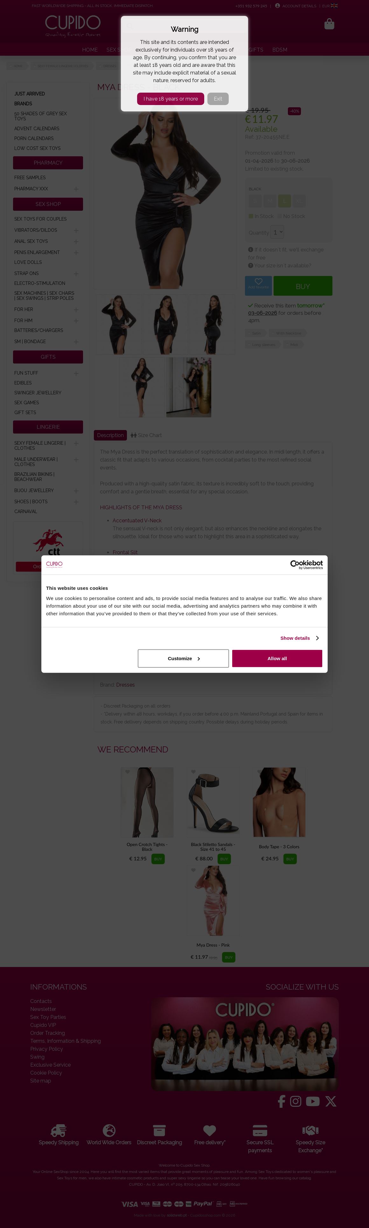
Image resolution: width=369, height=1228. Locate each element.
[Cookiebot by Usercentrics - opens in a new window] (295, 565)
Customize (184, 658)
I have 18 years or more (170, 99)
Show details (295, 638)
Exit (218, 99)
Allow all (277, 658)
